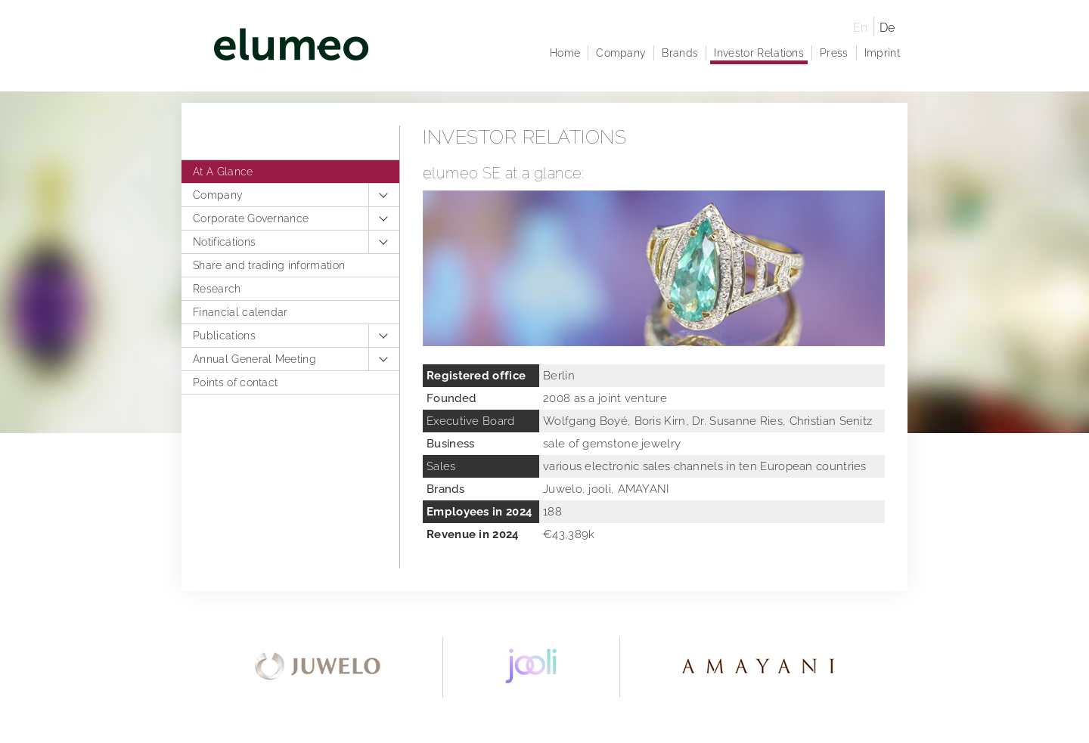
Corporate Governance (251, 218)
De (887, 27)
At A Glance (223, 172)
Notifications (224, 242)
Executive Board (471, 421)
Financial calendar (240, 312)
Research (217, 289)
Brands (680, 53)
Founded (451, 398)
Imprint (882, 53)
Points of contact (235, 382)
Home (565, 53)
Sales (441, 466)
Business (450, 443)
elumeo (516, 47)
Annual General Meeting (254, 359)
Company (218, 195)
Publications (224, 336)
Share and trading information (269, 265)
